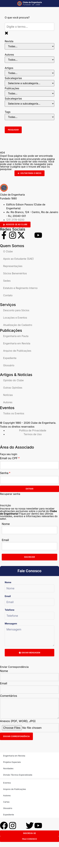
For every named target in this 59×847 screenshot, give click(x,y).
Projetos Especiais (12, 762)
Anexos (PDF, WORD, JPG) (18, 721)
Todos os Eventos (13, 413)
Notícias (8, 395)
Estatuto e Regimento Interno (20, 288)
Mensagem (11, 623)
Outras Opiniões (12, 387)
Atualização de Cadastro (17, 325)
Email (5, 540)
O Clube (8, 251)
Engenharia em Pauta (15, 336)
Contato (8, 295)
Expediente (9, 358)
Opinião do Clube (13, 380)
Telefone (9, 609)
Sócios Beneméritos (15, 273)
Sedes (7, 280)
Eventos (7, 782)
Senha (4, 473)
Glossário (8, 365)
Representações (12, 266)
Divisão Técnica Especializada (17, 774)
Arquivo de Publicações (17, 350)
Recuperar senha (10, 494)
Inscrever (29, 557)
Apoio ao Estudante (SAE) (18, 258)
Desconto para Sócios (16, 310)
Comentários (8, 695)
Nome (6, 524)
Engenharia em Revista (16, 343)
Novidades (8, 768)
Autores (7, 402)
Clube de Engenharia (32, 3)
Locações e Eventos (15, 317)
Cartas (6, 802)
